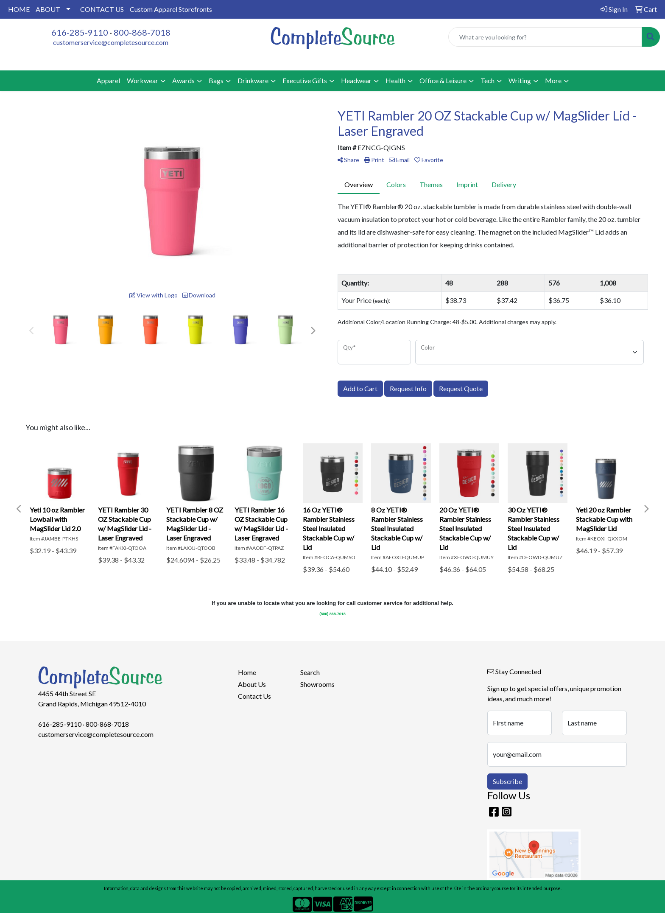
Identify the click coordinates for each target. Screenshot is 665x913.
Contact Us (254, 696)
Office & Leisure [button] (443, 80)
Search (310, 672)
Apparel (108, 80)
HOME (19, 9)
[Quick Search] (545, 37)
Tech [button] (488, 80)
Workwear (142, 80)
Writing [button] (520, 80)
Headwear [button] (356, 80)
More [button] (553, 80)
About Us (252, 684)
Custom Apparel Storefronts (171, 9)
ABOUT (48, 9)
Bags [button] (216, 80)
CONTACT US (102, 9)
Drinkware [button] (253, 80)
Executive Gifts (304, 80)
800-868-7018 (142, 32)
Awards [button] (183, 80)
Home (247, 672)
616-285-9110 (79, 32)
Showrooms (317, 684)
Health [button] (395, 80)
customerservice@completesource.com (110, 42)
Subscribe (507, 781)
